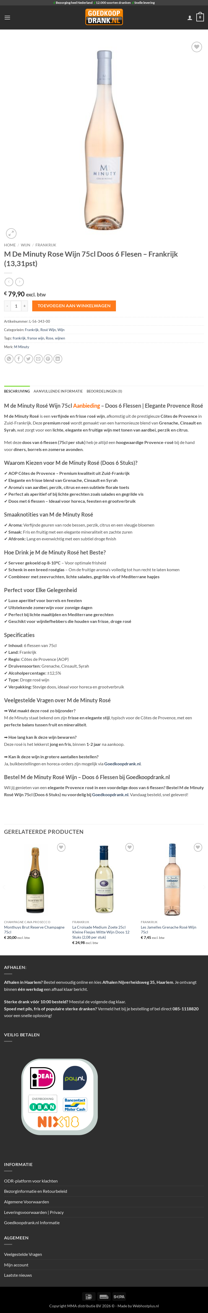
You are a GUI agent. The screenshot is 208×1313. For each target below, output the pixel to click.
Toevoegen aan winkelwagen (74, 305)
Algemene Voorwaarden (26, 1201)
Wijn (25, 245)
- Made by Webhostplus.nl (137, 1306)
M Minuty (21, 347)
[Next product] (9, 282)
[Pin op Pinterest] (48, 358)
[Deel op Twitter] (28, 358)
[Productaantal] (16, 306)
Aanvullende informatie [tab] (58, 391)
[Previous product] (19, 282)
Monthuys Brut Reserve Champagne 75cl (34, 930)
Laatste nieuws (18, 1275)
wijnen (60, 338)
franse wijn (35, 338)
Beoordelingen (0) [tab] (104, 391)
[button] (7, 17)
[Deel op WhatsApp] (9, 358)
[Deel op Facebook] (18, 358)
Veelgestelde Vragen (23, 1254)
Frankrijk (45, 245)
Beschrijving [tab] (17, 391)
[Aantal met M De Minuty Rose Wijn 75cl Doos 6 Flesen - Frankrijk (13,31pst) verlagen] (7, 306)
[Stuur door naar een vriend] (38, 358)
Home (10, 245)
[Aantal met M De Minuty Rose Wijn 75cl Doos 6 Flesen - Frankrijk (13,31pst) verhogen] (24, 306)
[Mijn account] (190, 18)
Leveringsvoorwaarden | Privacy (34, 1212)
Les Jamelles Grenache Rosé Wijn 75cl (168, 930)
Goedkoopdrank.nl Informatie (32, 1222)
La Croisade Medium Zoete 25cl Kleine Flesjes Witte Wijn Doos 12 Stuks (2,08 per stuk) (100, 932)
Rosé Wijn (48, 330)
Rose (49, 338)
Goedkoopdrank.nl (122, 763)
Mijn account (16, 1264)
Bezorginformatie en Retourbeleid (35, 1191)
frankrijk (19, 338)
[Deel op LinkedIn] (57, 358)
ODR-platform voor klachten (31, 1180)
